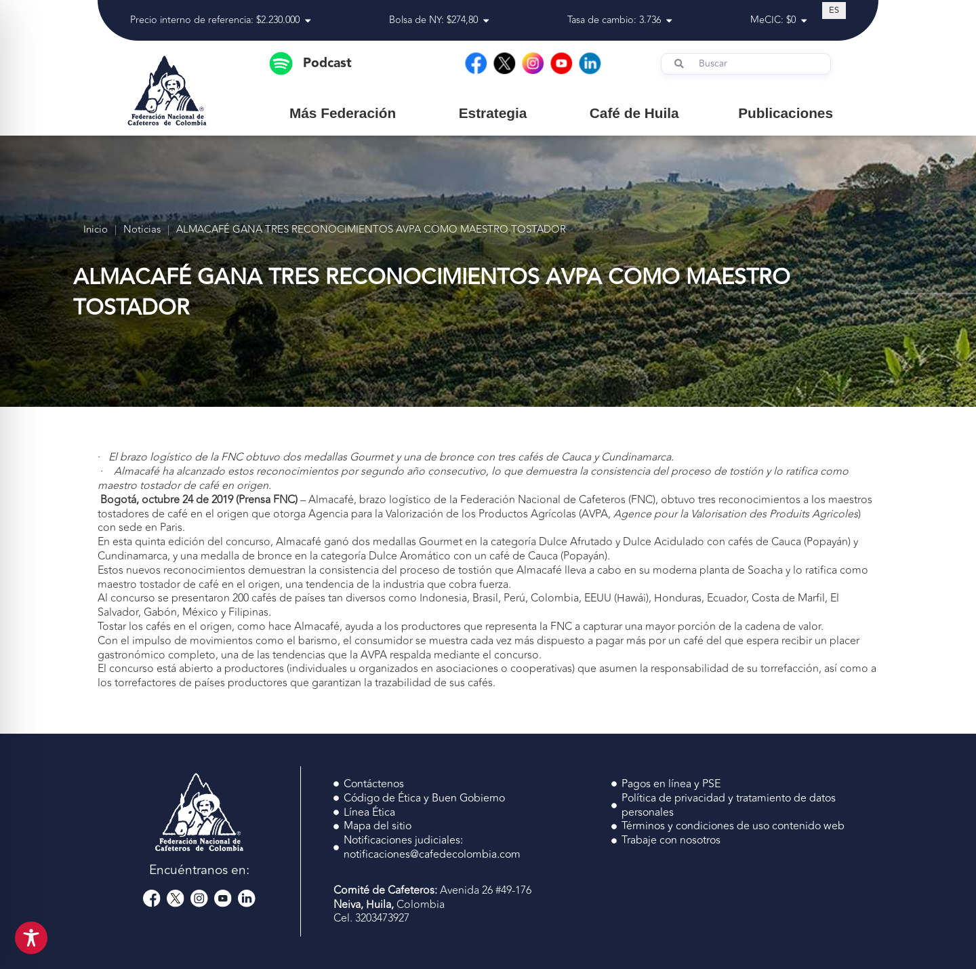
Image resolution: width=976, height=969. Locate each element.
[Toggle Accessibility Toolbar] (31, 937)
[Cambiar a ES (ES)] (834, 10)
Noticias (142, 230)
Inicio (95, 230)
